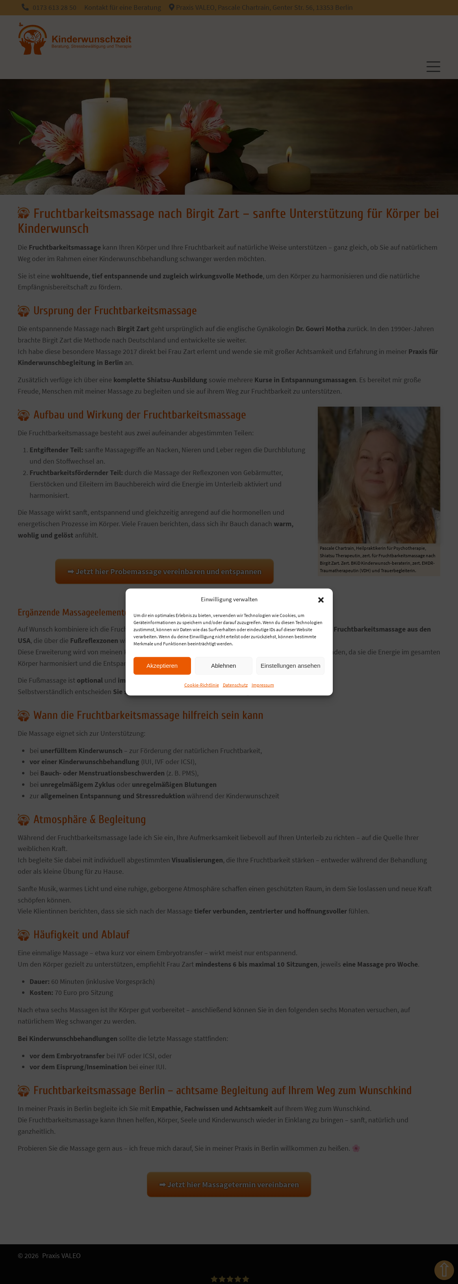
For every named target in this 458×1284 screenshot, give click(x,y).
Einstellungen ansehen (291, 665)
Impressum (263, 684)
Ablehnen (223, 665)
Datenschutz (235, 684)
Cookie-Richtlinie (201, 684)
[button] (321, 599)
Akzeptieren (162, 665)
